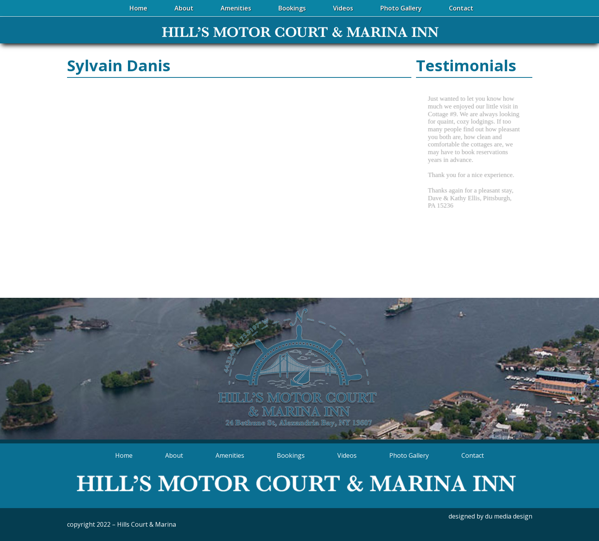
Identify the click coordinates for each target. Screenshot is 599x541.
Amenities (230, 455)
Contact (472, 455)
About (174, 455)
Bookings (291, 455)
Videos (347, 455)
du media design (508, 516)
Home (124, 455)
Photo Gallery (409, 455)
